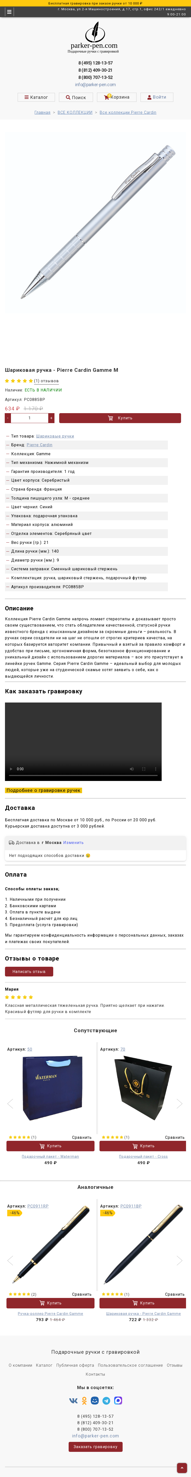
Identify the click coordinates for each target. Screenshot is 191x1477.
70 (122, 1049)
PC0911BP (131, 1206)
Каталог (44, 1365)
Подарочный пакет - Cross (143, 1157)
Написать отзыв (29, 971)
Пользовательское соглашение (130, 1365)
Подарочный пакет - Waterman (50, 1157)
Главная (42, 112)
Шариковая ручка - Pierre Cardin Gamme (143, 1313)
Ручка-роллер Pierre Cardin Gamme (50, 1313)
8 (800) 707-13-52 (95, 77)
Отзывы (175, 1365)
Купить (120, 418)
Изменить (73, 842)
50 (29, 1049)
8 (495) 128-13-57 (95, 62)
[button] (10, 1104)
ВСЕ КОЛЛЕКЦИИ (75, 112)
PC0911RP (38, 1206)
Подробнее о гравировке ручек (43, 790)
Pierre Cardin (39, 445)
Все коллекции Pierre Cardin (128, 112)
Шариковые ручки (55, 436)
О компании (20, 1365)
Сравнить (79, 1137)
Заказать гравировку (96, 1446)
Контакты (95, 1374)
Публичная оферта (75, 1365)
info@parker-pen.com (95, 84)
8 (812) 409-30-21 (95, 70)
